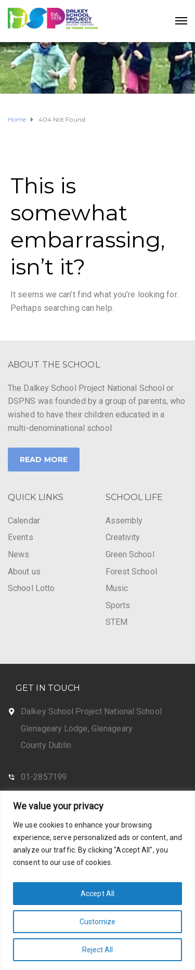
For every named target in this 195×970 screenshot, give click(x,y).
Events (20, 537)
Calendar (24, 521)
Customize (98, 921)
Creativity (123, 537)
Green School (130, 554)
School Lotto (31, 588)
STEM (116, 622)
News (18, 554)
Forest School (131, 571)
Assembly (124, 521)
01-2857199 (44, 777)
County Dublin (46, 745)
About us (24, 571)
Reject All (97, 950)
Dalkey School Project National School (91, 711)
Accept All (97, 893)
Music (117, 588)
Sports (118, 605)
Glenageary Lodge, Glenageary (77, 728)
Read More (44, 459)
